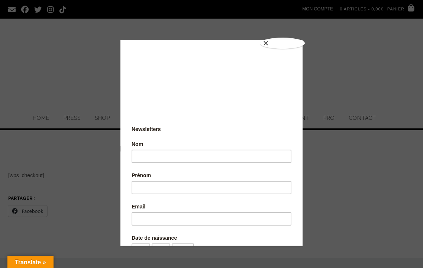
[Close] (284, 42)
